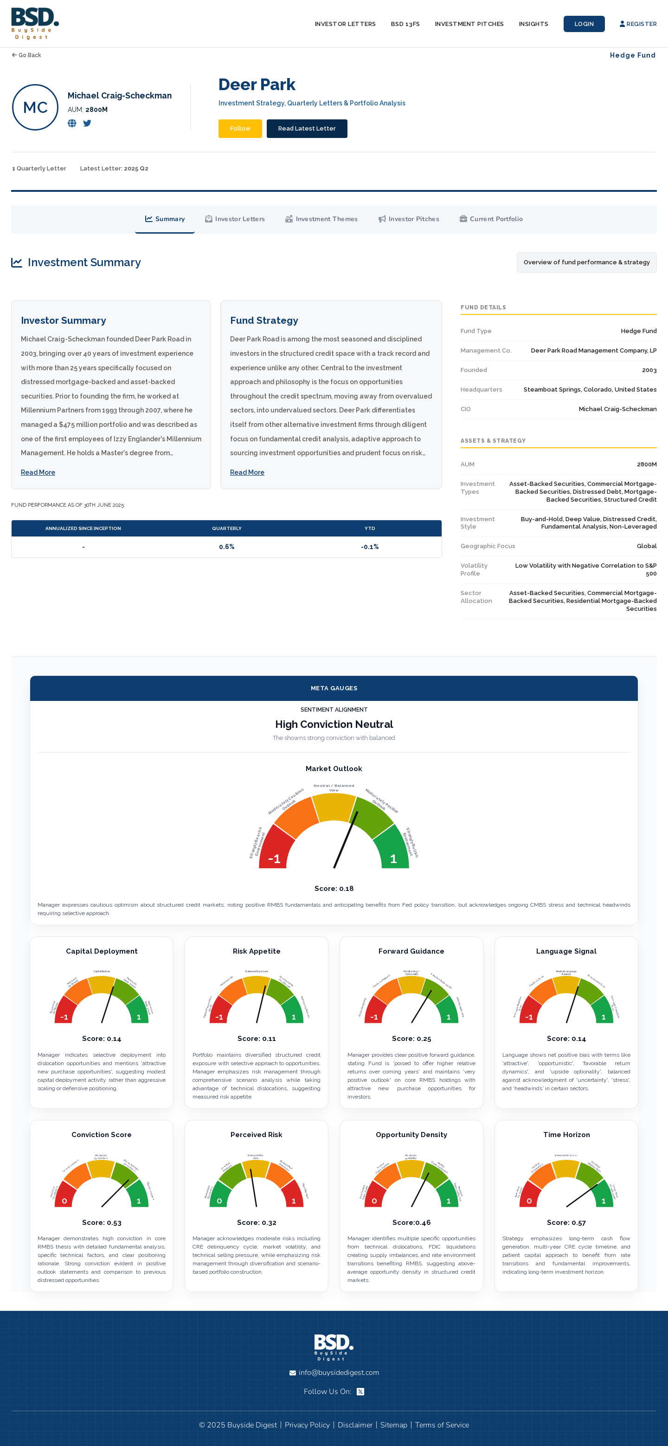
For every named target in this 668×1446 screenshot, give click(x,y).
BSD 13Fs (405, 23)
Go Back (26, 55)
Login (584, 23)
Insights (534, 23)
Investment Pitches (469, 23)
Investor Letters (345, 23)
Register (638, 23)
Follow (240, 128)
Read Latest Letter (307, 128)
